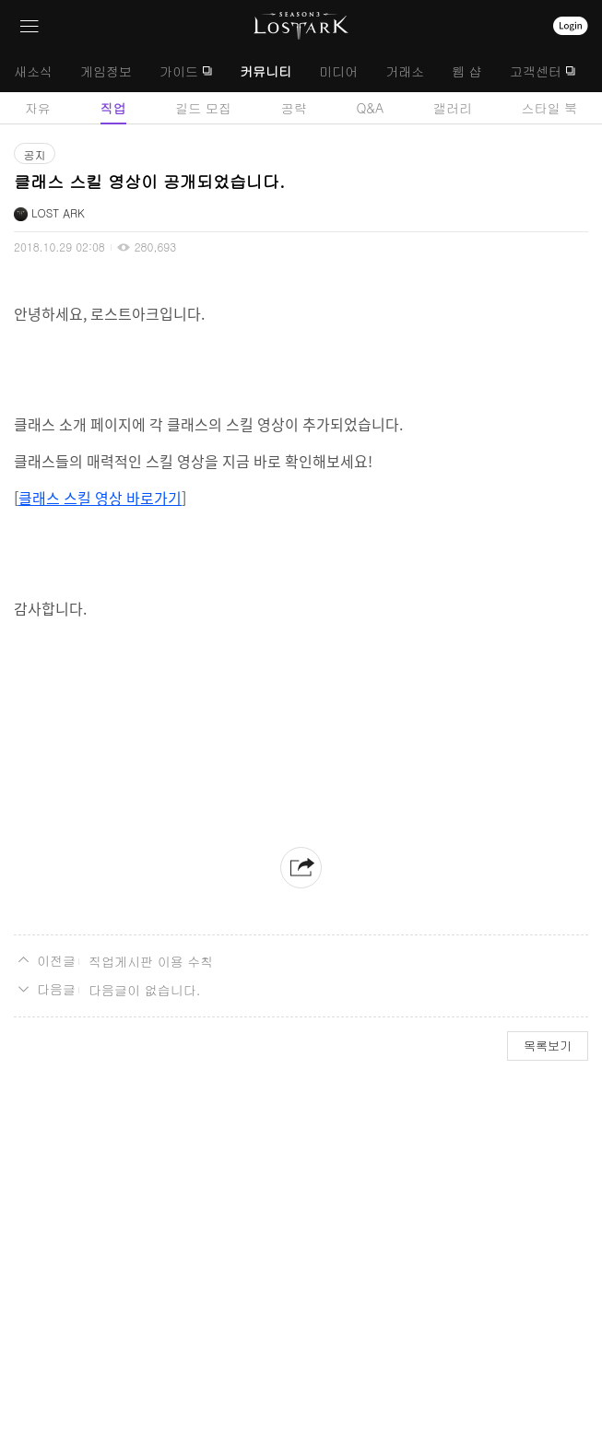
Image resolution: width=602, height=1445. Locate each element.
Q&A (370, 108)
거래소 (404, 71)
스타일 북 (549, 108)
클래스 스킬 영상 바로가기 (100, 498)
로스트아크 (301, 26)
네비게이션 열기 (29, 26)
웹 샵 (467, 71)
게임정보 (106, 71)
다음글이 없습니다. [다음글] (144, 990)
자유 (38, 108)
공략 (294, 108)
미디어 (338, 71)
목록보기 (548, 1045)
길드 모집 (203, 108)
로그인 (571, 26)
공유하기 (301, 867)
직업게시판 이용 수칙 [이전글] (151, 961)
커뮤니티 (265, 71)
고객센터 (535, 71)
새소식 (33, 71)
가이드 (178, 71)
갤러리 (452, 108)
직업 (113, 108)
